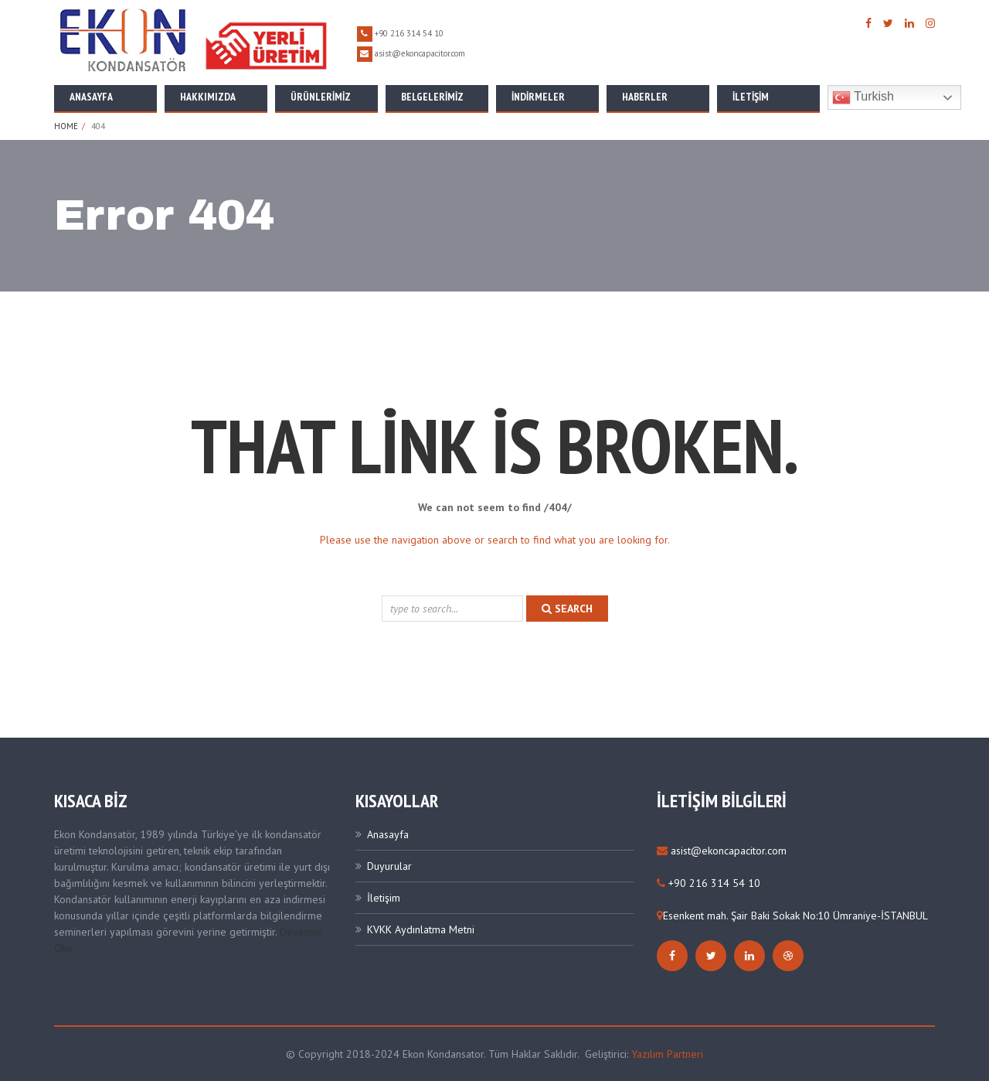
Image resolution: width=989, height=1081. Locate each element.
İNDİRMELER (538, 97)
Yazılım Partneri (667, 1054)
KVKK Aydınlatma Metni (420, 929)
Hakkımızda (208, 97)
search (567, 609)
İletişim (750, 97)
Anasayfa (91, 97)
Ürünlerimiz (321, 97)
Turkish (863, 97)
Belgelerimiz (432, 97)
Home (66, 126)
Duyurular (389, 866)
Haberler (645, 97)
